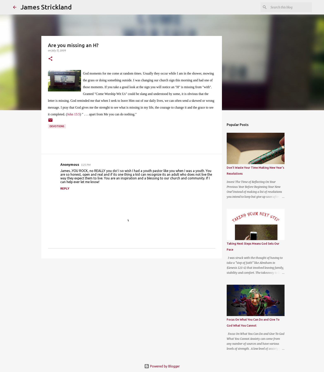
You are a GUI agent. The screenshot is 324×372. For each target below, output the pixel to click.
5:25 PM (85, 164)
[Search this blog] (290, 7)
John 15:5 (73, 114)
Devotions (57, 126)
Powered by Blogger (162, 366)
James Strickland (46, 7)
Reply (64, 188)
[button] (50, 59)
